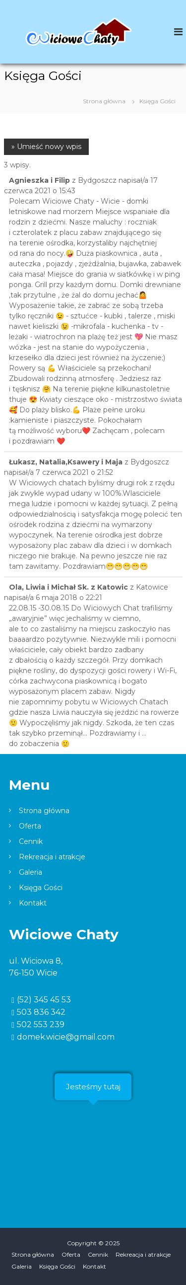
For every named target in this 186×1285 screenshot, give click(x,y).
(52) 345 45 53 (44, 999)
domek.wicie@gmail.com (66, 1037)
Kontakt (33, 903)
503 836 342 (41, 1012)
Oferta (30, 826)
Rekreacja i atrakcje (52, 856)
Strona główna (44, 810)
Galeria (30, 872)
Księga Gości (40, 887)
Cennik (31, 841)
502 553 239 (40, 1024)
